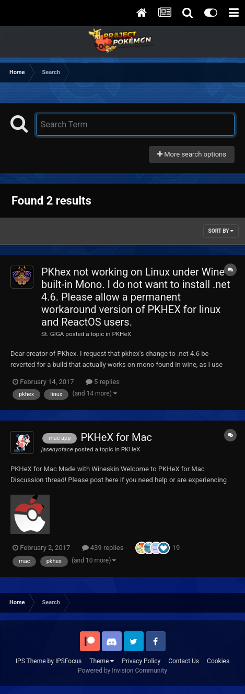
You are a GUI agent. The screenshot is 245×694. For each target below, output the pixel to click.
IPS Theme (31, 661)
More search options (191, 154)
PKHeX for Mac (115, 437)
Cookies (218, 661)
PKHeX (121, 334)
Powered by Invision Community (122, 670)
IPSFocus (68, 661)
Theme (101, 661)
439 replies (103, 548)
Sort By (221, 231)
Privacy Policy (141, 661)
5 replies (103, 382)
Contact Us (183, 661)
